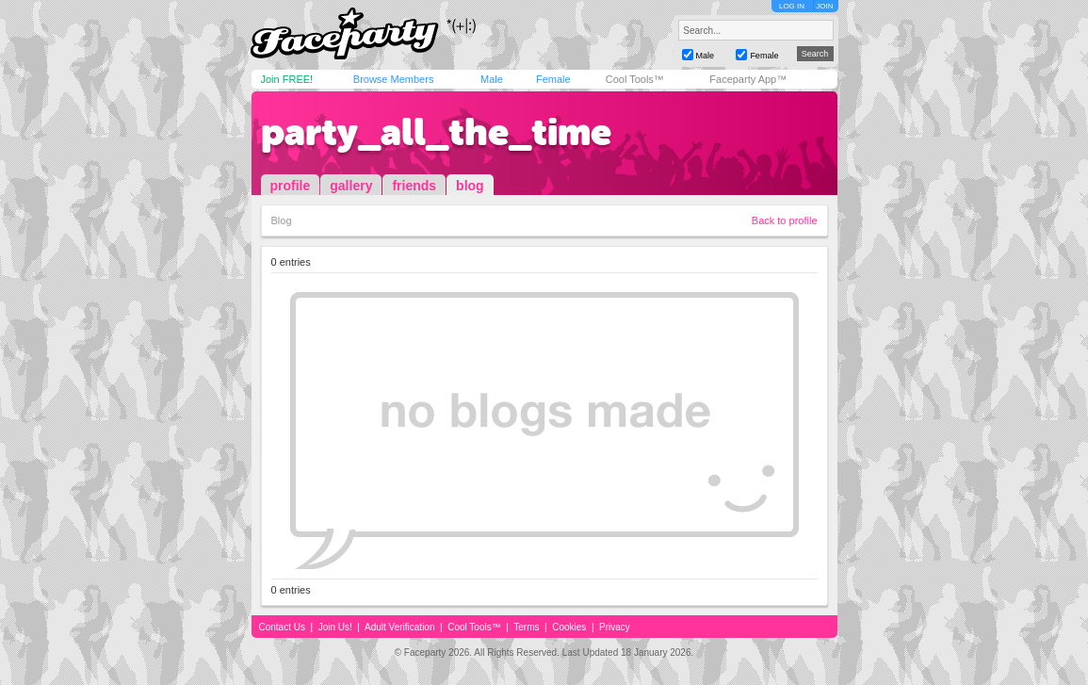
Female (553, 79)
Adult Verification (400, 627)
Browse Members (393, 79)
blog (470, 185)
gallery (351, 185)
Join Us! (335, 627)
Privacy (614, 627)
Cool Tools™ (635, 79)
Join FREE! (287, 79)
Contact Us (282, 627)
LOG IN (791, 6)
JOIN (824, 6)
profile (290, 185)
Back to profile (785, 220)
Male (491, 79)
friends (414, 185)
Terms (526, 627)
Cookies (569, 627)
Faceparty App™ (748, 79)
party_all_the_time (436, 132)
